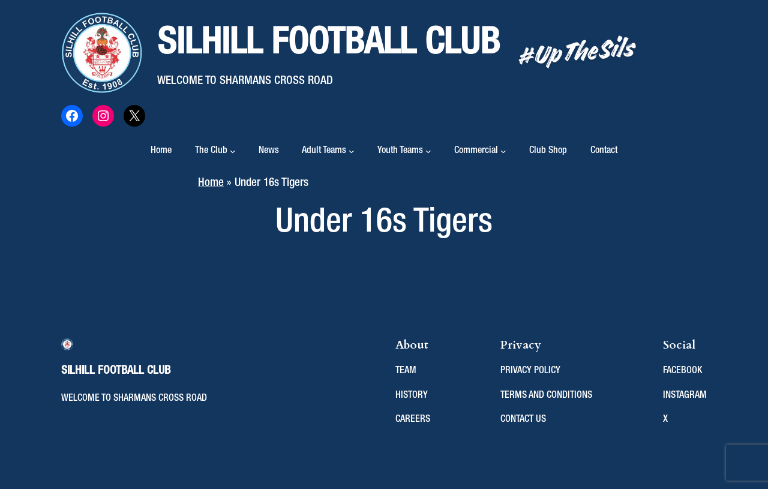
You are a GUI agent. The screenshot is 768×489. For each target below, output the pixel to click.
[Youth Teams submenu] (428, 151)
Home (161, 150)
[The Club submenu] (233, 151)
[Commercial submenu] (503, 151)
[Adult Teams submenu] (352, 151)
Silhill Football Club (328, 44)
